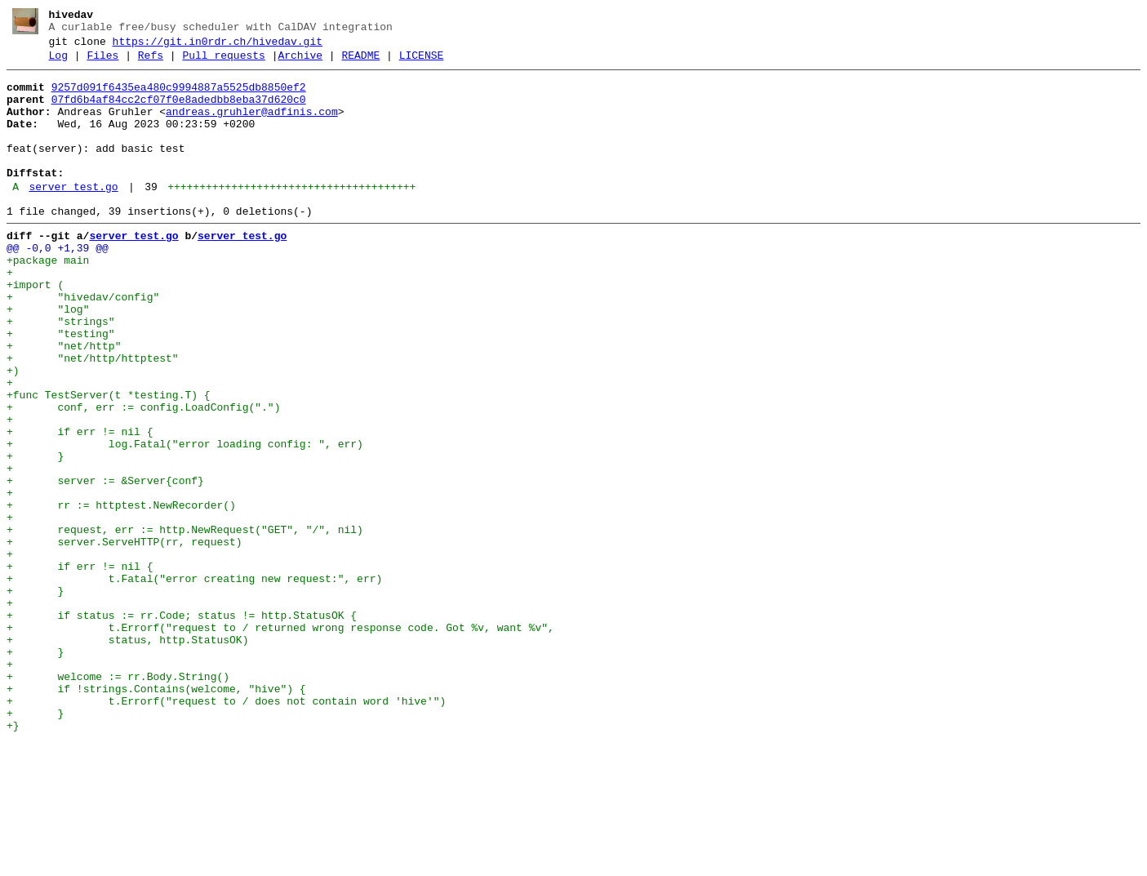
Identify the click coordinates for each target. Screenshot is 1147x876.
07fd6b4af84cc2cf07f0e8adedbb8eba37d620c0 (178, 111)
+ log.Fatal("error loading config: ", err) (185, 520)
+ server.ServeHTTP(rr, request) (124, 637)
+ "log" (48, 358)
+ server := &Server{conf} (105, 564)
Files (102, 63)
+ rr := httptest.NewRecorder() (121, 593)
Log (58, 63)
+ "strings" (61, 373)
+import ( (35, 329)
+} (13, 858)
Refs (150, 63)
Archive (300, 63)
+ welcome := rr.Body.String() (118, 799)
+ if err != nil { (80, 505)
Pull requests (223, 63)
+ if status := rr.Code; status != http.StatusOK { (182, 725)
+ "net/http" (64, 402)
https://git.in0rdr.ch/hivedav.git (217, 46)
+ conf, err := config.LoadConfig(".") (143, 476)
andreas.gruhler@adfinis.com (252, 126)
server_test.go (73, 216)
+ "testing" (61, 387)
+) (13, 432)
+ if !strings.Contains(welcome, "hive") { (156, 814)
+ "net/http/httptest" (93, 417)
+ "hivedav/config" (83, 343)
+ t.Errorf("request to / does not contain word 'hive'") (226, 828)
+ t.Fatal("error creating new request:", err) (194, 681)
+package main (48, 299)
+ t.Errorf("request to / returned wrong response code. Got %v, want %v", (280, 740)
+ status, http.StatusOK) (127, 755)
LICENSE (421, 63)
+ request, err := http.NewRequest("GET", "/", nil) (185, 623)
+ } (35, 534)
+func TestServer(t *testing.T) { (109, 461)
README (360, 63)
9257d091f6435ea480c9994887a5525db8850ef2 (178, 97)
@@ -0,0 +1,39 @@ (58, 285)
